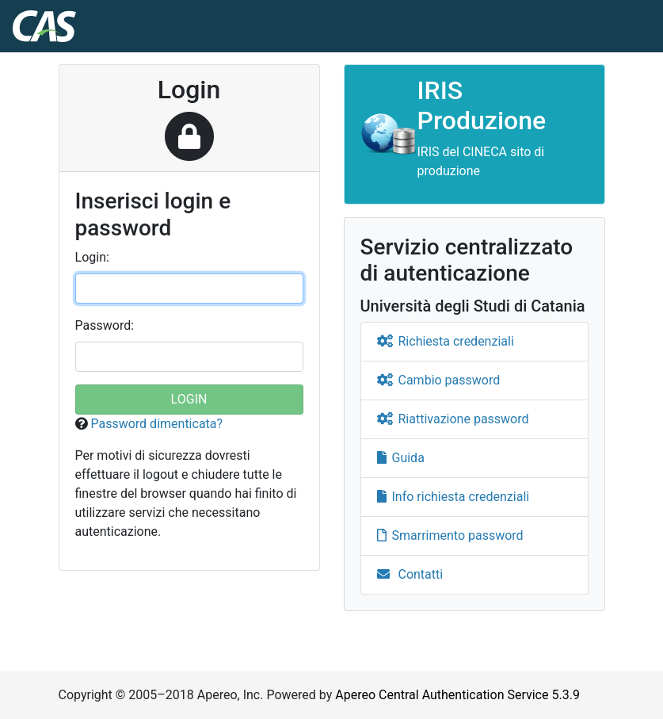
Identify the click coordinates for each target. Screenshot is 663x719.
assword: (105, 325)
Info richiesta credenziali (453, 496)
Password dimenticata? (156, 423)
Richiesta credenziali (445, 341)
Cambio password (439, 380)
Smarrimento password (450, 535)
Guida (401, 457)
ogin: (92, 257)
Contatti (410, 574)
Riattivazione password (453, 418)
